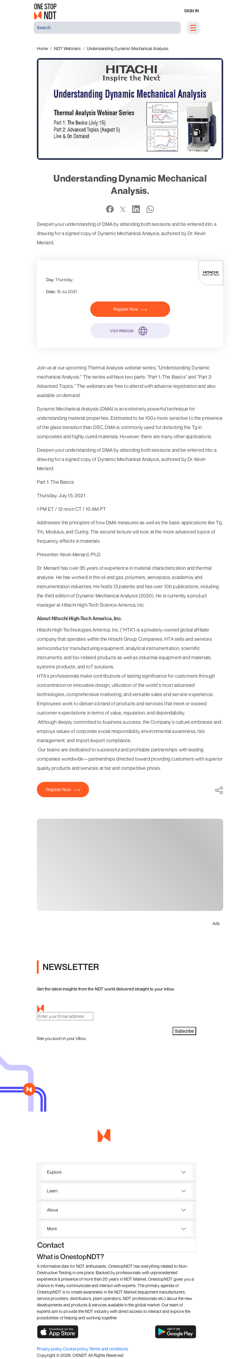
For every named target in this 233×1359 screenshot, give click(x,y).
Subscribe (184, 1031)
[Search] (107, 28)
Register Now (130, 309)
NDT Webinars (67, 48)
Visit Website (130, 331)
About (52, 1209)
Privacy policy (50, 1348)
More (52, 1228)
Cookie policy (76, 1348)
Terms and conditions (108, 1348)
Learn (52, 1190)
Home (42, 48)
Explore (54, 1172)
